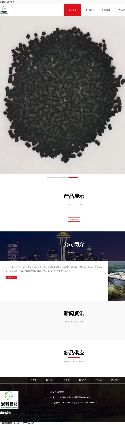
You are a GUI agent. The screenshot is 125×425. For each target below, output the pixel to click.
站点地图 (115, 380)
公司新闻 (66, 380)
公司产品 (82, 380)
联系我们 (99, 380)
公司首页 (33, 380)
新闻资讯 (106, 10)
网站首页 (72, 10)
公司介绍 (49, 380)
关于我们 (89, 10)
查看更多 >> (74, 220)
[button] (52, 177)
